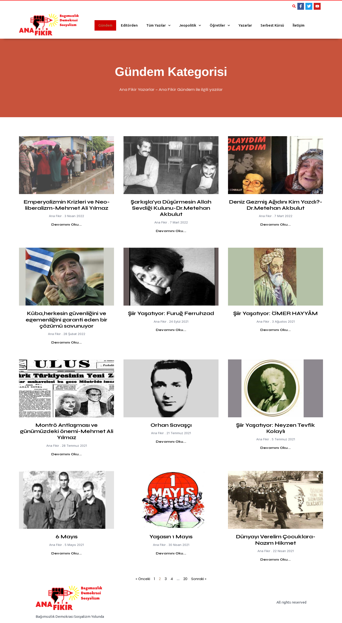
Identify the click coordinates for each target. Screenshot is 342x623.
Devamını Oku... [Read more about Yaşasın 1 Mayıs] (171, 553)
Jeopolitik (190, 25)
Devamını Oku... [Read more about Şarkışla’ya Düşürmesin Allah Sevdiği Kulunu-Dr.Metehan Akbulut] (171, 231)
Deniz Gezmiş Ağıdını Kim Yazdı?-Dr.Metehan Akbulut (275, 205)
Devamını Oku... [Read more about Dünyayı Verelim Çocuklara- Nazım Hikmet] (275, 560)
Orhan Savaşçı (171, 425)
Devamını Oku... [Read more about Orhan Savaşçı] (171, 442)
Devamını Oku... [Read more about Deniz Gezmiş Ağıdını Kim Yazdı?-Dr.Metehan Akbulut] (275, 225)
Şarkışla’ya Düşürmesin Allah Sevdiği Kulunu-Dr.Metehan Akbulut (171, 208)
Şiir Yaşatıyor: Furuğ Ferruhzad (171, 313)
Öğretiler (220, 25)
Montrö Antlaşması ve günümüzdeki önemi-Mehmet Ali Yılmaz (66, 431)
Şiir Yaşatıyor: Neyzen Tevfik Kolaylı (275, 428)
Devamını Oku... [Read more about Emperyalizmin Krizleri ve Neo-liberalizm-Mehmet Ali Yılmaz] (66, 225)
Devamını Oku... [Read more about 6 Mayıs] (66, 553)
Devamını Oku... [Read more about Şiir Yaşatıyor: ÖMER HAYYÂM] (275, 330)
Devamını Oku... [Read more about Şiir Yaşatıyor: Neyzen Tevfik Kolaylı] (275, 448)
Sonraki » (198, 578)
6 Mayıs (67, 537)
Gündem (105, 25)
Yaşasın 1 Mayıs (171, 537)
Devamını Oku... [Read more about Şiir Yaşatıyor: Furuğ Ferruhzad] (171, 330)
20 (185, 578)
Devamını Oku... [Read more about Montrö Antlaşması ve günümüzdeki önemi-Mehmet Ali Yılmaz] (66, 454)
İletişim (298, 25)
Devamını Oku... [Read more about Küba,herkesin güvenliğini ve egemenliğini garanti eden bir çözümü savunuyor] (66, 342)
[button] (294, 6)
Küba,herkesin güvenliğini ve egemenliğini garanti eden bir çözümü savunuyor (66, 319)
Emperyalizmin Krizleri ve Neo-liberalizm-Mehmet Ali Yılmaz (67, 205)
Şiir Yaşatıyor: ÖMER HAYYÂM (275, 313)
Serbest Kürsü (272, 25)
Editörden (129, 25)
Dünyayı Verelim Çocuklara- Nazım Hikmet (275, 540)
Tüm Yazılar (158, 25)
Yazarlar (245, 25)
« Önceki (143, 578)
